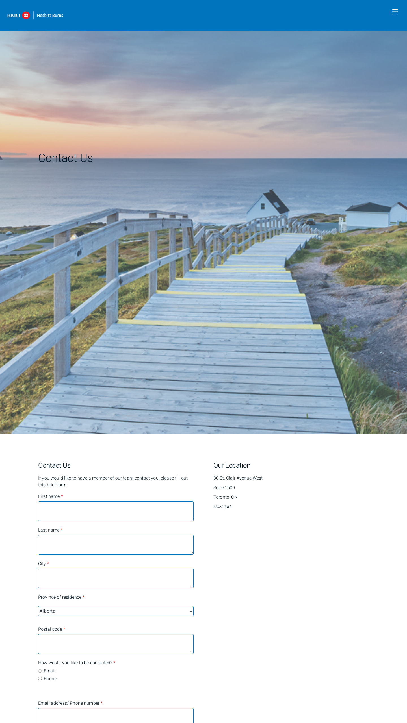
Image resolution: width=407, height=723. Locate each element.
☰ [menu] (395, 12)
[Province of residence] (116, 611)
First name (50, 496)
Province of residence (60, 597)
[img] (203, 217)
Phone (50, 678)
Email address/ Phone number (60, 703)
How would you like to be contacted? (60, 662)
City (43, 563)
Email (49, 671)
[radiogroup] (116, 675)
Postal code (51, 629)
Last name (50, 530)
